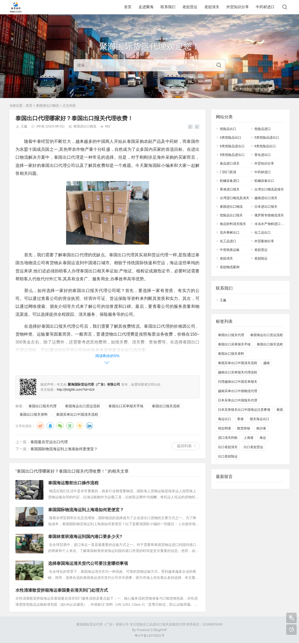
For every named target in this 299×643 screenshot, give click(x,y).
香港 (240, 419)
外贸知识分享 (237, 7)
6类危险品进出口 (232, 146)
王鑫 (24, 126)
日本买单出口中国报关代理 (237, 400)
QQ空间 (79, 425)
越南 (266, 363)
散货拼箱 (243, 428)
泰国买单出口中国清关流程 (77, 414)
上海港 (248, 437)
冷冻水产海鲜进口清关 (270, 224)
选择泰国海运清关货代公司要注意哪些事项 (88, 563)
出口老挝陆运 (228, 456)
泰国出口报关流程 (166, 406)
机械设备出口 (264, 181)
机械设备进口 (229, 181)
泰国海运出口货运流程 (82, 406)
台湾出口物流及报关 (269, 189)
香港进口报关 (229, 189)
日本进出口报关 (265, 206)
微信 (60, 425)
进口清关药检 (228, 437)
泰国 (279, 409)
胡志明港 (224, 428)
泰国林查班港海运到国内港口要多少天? (85, 536)
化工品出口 (262, 232)
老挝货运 (189, 7)
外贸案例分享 (264, 241)
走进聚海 (146, 7)
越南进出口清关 (265, 198)
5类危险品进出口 (266, 137)
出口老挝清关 (228, 447)
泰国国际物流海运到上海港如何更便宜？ (64, 449)
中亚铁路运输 (229, 250)
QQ (50, 425)
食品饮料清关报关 (233, 224)
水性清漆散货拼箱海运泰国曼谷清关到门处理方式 (61, 590)
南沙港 (261, 428)
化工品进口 (228, 241)
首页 (128, 7)
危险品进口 (262, 129)
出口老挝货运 (253, 447)
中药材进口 (265, 7)
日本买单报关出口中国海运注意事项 (244, 409)
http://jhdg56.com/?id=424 (76, 389)
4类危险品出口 (230, 137)
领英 (89, 425)
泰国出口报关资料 (34, 414)
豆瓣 (69, 425)
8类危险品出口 (265, 146)
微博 (40, 425)
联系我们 (167, 7)
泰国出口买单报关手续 (125, 406)
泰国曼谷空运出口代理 (49, 442)
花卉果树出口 (229, 232)
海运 (263, 437)
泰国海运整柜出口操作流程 (73, 483)
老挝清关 (211, 7)
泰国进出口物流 (47, 105)
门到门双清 (228, 172)
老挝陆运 (260, 258)
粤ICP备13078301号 (149, 635)
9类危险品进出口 (232, 155)
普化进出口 (262, 155)
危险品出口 (228, 129)
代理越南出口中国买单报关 (237, 381)
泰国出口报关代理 (42, 406)
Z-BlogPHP (159, 630)
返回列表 (184, 446)
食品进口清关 (229, 163)
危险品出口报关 (231, 215)
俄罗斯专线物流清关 (269, 215)
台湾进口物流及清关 (234, 198)
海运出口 (224, 419)
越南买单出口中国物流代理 (237, 391)
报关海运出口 (259, 419)
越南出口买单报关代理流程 (237, 372)
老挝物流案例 (229, 267)
